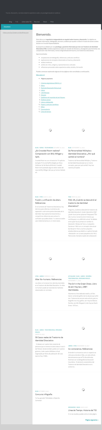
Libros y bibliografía (47, 102)
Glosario (43, 95)
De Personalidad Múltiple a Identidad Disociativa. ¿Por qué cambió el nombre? (81, 154)
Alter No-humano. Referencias (48, 279)
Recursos (37, 22)
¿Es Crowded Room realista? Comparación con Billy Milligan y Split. (49, 154)
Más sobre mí (40, 75)
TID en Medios (49, 147)
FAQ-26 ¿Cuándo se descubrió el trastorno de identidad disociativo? (82, 203)
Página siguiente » (91, 420)
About (45, 22)
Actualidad (71, 276)
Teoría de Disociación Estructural (51, 88)
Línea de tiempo (46, 111)
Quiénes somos (46, 100)
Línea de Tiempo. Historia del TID (82, 410)
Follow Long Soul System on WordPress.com (16, 32)
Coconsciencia (45, 109)
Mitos (43, 107)
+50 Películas (45, 93)
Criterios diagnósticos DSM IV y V (51, 83)
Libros (43, 90)
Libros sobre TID (26, 22)
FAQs (52, 22)
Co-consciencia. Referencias (80, 349)
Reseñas (88, 276)
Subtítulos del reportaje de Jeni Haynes (53, 97)
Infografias (72, 407)
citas (41, 197)
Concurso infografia (43, 394)
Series (42, 147)
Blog (10, 22)
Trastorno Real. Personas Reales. (79, 278)
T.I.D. (16, 22)
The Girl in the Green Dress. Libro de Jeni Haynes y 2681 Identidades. (82, 287)
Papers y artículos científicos (50, 104)
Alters (43, 85)
